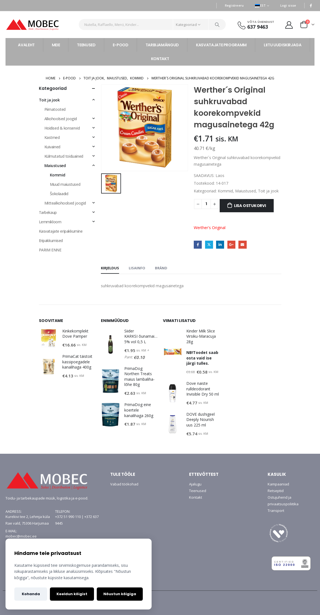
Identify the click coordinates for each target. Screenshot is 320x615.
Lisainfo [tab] (137, 267)
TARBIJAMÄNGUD (162, 45)
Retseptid (276, 490)
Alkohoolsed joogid (60, 118)
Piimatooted (55, 109)
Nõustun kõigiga (119, 594)
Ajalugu (195, 484)
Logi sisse (288, 5)
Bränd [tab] (161, 267)
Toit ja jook (268, 191)
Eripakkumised (51, 240)
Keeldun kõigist (72, 594)
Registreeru (234, 5)
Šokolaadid (59, 193)
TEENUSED (86, 45)
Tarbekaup (48, 212)
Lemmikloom (50, 221)
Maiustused (245, 191)
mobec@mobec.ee (21, 536)
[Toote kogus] (206, 204)
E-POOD (120, 45)
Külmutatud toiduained (63, 156)
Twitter (209, 245)
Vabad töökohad (124, 484)
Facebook (198, 245)
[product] (48, 338)
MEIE (56, 45)
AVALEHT (26, 45)
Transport (276, 510)
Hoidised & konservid (62, 128)
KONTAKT (160, 58)
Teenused (197, 490)
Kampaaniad (278, 484)
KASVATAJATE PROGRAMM (221, 45)
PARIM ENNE (50, 250)
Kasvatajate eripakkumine (61, 231)
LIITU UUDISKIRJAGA (283, 45)
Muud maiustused (65, 184)
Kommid (225, 191)
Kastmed (52, 137)
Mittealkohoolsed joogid (65, 203)
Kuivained (52, 146)
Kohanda (31, 594)
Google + (231, 245)
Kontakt (195, 497)
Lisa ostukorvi (250, 205)
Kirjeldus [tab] (110, 267)
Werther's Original (209, 227)
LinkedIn (220, 245)
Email (242, 245)
